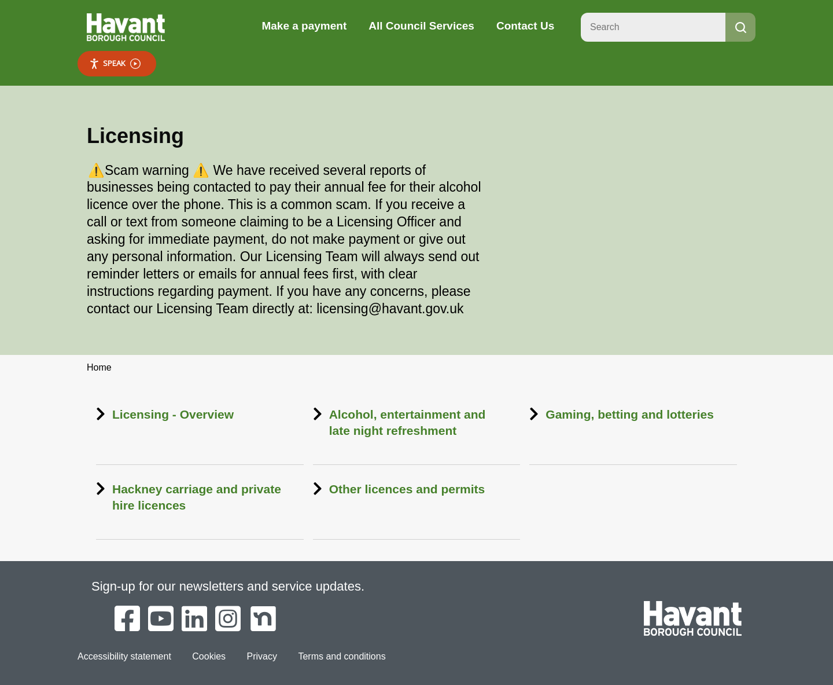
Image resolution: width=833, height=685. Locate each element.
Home (99, 367)
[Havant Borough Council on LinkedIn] (194, 619)
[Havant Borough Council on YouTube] (161, 619)
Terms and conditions (341, 656)
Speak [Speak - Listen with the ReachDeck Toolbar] (115, 63)
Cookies (209, 656)
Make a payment (304, 26)
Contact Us (525, 26)
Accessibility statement (124, 656)
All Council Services (421, 26)
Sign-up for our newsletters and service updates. (227, 586)
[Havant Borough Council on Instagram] (228, 619)
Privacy (262, 656)
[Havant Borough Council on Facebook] (127, 619)
